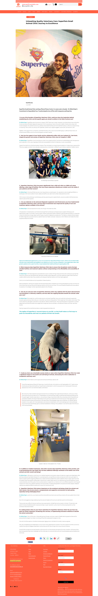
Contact (45, 551)
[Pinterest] (54, 538)
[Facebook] (40, 538)
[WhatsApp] (47, 538)
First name (60, 555)
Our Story (45, 549)
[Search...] (67, 4)
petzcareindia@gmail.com (16, 572)
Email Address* (61, 548)
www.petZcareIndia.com (30, 4)
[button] (55, 4)
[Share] (30, 542)
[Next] (68, 538)
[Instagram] (17, 586)
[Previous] (30, 538)
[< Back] (30, 17)
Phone (59, 569)
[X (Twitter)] (44, 538)
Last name (60, 562)
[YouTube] (15, 586)
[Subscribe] (66, 582)
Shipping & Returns (47, 553)
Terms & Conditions (47, 560)
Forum (44, 562)
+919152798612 (17, 574)
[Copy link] (58, 538)
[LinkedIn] (51, 538)
